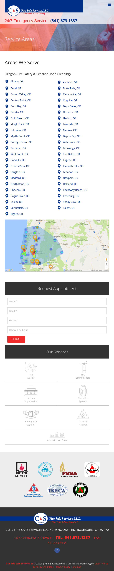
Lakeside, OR (70, 124)
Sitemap (77, 566)
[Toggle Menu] (109, 4)
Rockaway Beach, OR (75, 190)
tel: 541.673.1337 (73, 537)
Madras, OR (70, 130)
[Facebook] (57, 550)
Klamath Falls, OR (73, 166)
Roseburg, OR (71, 196)
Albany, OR (17, 81)
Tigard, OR (17, 214)
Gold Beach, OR (20, 118)
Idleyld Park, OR (20, 124)
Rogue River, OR (20, 196)
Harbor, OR (69, 118)
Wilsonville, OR (71, 142)
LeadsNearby (101, 563)
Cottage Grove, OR (21, 142)
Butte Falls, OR (71, 88)
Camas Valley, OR (21, 94)
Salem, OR (17, 202)
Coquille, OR (70, 100)
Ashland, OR (70, 82)
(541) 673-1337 (63, 20)
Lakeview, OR (18, 130)
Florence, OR (70, 112)
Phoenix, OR (18, 190)
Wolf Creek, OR (19, 154)
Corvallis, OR (18, 160)
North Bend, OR (20, 184)
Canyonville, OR (72, 94)
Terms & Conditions (43, 566)
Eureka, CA (17, 112)
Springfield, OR (19, 208)
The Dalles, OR (71, 154)
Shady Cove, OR (72, 202)
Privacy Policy (63, 566)
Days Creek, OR (72, 106)
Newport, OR (70, 178)
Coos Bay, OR (18, 106)
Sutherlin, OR (18, 148)
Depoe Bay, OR (71, 136)
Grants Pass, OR (20, 166)
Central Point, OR (21, 100)
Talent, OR (69, 208)
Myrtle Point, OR (20, 136)
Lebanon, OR (70, 172)
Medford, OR (18, 178)
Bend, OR (16, 88)
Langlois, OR (18, 172)
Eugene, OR (69, 160)
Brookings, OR (71, 148)
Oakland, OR (70, 184)
